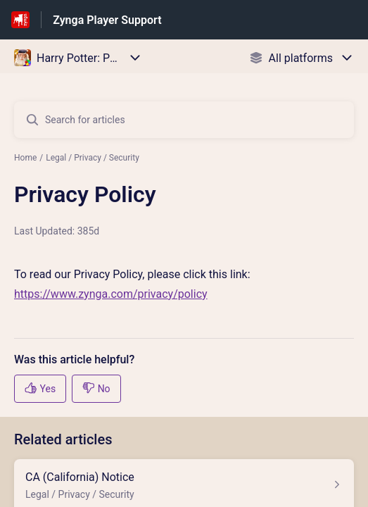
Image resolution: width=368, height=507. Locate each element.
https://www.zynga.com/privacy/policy (111, 294)
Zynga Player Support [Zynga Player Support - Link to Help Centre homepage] (107, 20)
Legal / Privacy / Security (92, 158)
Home (25, 158)
